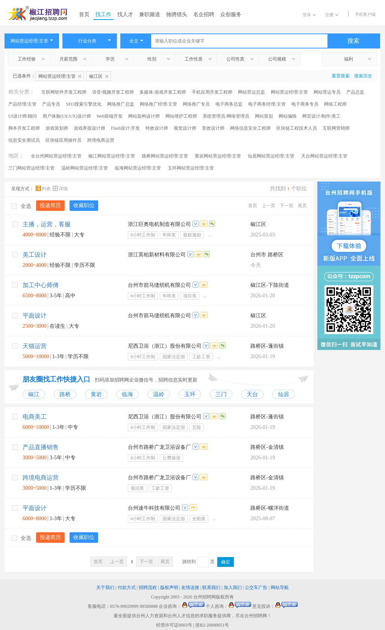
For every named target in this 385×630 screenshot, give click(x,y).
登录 (309, 14)
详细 (60, 188)
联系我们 (211, 587)
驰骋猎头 (176, 14)
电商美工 (35, 416)
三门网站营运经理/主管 (31, 168)
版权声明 (169, 587)
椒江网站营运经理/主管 (111, 156)
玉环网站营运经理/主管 (191, 168)
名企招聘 (203, 14)
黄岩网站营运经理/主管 (218, 156)
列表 (44, 188)
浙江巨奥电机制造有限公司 (159, 224)
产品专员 (51, 104)
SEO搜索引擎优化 (84, 104)
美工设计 (35, 254)
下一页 (286, 205)
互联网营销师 (336, 128)
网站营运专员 (327, 92)
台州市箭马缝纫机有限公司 (159, 285)
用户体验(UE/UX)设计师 (66, 116)
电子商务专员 (304, 104)
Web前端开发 (110, 116)
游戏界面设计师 (89, 128)
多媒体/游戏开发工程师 (162, 92)
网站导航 (280, 587)
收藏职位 (83, 205)
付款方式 (127, 587)
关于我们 (105, 587)
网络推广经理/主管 (158, 104)
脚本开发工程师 (24, 128)
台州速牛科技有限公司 (154, 508)
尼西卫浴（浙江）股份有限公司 (165, 346)
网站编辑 (288, 116)
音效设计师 (213, 128)
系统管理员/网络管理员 (226, 116)
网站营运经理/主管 (289, 92)
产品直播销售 (41, 447)
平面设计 (35, 315)
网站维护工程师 (181, 116)
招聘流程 (148, 587)
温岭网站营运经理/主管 (84, 168)
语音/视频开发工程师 (113, 92)
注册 (331, 14)
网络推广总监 (120, 104)
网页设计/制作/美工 (321, 116)
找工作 (103, 14)
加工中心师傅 (41, 285)
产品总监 (355, 92)
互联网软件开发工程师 (63, 92)
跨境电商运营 (100, 140)
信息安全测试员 (24, 140)
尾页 (302, 205)
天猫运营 (35, 346)
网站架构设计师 (144, 116)
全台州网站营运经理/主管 (56, 156)
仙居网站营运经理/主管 (271, 156)
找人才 (125, 14)
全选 (21, 206)
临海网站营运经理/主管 (138, 168)
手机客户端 (365, 14)
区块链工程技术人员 (296, 128)
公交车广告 (256, 587)
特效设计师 (157, 128)
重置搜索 (341, 76)
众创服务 (230, 14)
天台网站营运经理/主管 (324, 156)
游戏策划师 (56, 128)
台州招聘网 (204, 597)
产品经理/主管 (22, 104)
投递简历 (50, 205)
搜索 (353, 41)
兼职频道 (149, 14)
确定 (225, 562)
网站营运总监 (251, 92)
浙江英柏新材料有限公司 (157, 254)
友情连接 (190, 587)
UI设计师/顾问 (22, 116)
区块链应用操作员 (63, 140)
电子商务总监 (229, 104)
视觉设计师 (185, 128)
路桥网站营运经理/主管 (165, 156)
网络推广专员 (196, 104)
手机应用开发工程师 (212, 92)
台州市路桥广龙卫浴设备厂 (159, 447)
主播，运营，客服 (47, 224)
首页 (84, 14)
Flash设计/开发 (125, 128)
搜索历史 (363, 76)
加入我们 (233, 587)
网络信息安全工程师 (250, 128)
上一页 (268, 205)
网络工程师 (335, 104)
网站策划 (264, 116)
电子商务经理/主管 (266, 104)
